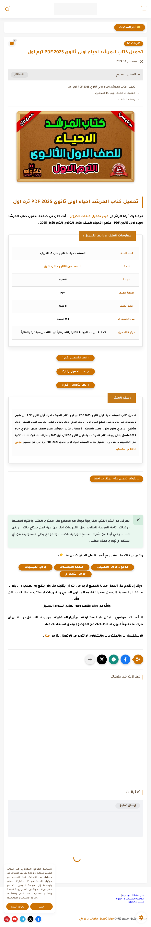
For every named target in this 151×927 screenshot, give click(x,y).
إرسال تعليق (127, 805)
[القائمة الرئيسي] (144, 9)
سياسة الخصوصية (133, 895)
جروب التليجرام (75, 574)
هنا (47, 636)
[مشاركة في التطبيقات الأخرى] (90, 659)
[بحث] (7, 9)
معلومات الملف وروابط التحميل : (114, 93)
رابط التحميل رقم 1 (75, 358)
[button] (125, 659)
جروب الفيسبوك (35, 567)
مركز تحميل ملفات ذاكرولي (88, 216)
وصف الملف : (126, 99)
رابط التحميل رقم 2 (75, 371)
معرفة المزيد (18, 906)
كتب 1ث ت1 (133, 43)
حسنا (41, 906)
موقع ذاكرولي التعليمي (112, 567)
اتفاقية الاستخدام (134, 899)
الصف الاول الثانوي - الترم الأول (62, 266)
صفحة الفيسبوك (72, 567)
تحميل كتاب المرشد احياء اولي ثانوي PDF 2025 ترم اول (101, 87)
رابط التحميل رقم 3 (75, 385)
